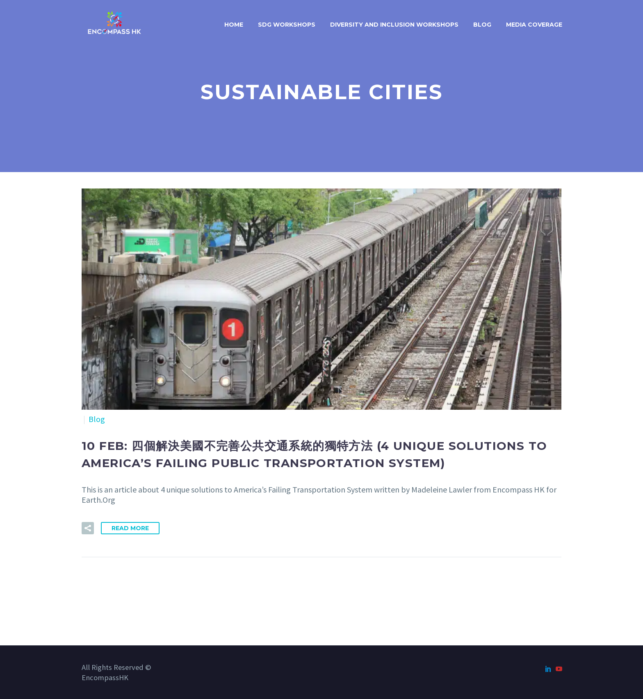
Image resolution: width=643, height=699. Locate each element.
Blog (482, 24)
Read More (130, 528)
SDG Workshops (286, 24)
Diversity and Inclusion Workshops (394, 24)
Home (233, 24)
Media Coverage (534, 24)
